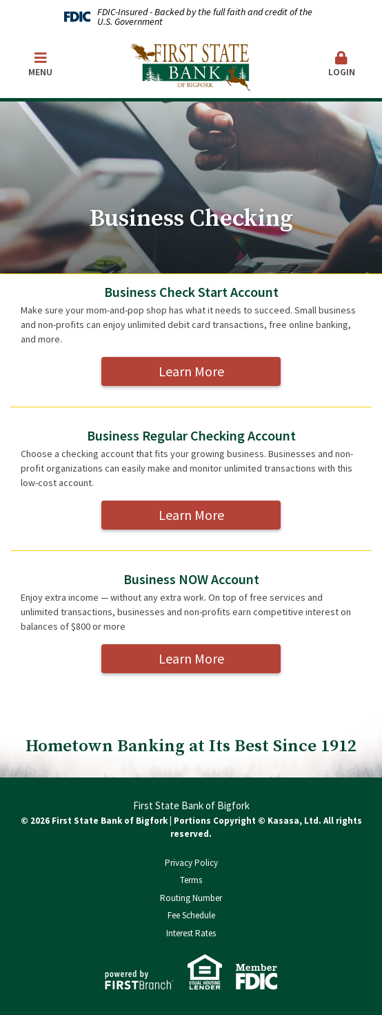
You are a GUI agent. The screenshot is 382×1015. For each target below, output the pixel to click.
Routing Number (191, 898)
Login (342, 64)
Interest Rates (191, 933)
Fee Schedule (191, 915)
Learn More (191, 371)
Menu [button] (40, 64)
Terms (191, 880)
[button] (342, 65)
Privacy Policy (191, 863)
